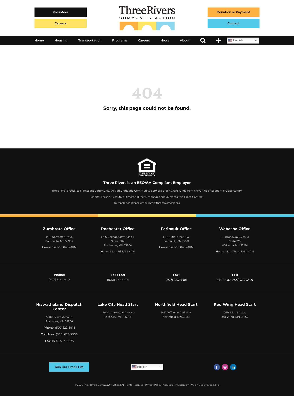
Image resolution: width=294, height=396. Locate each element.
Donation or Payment (233, 12)
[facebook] (217, 367)
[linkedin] (233, 367)
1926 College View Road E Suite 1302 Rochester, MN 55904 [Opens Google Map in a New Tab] (118, 241)
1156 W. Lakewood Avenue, (118, 312)
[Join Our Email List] (69, 367)
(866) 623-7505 (67, 334)
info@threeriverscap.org (164, 203)
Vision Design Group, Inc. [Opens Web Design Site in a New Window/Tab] (205, 384)
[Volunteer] (60, 12)
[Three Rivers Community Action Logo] (147, 7)
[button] (203, 40)
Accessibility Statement (176, 384)
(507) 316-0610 (59, 280)
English (235, 40)
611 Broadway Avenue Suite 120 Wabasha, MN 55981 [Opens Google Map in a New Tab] (235, 241)
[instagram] (225, 367)
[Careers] (60, 23)
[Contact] (234, 23)
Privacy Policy (153, 384)
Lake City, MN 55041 (117, 316)
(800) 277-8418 (118, 280)
